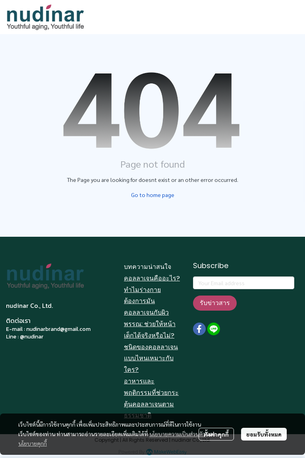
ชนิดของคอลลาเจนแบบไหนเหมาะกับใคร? (151, 358)
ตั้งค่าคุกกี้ (216, 434)
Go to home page (152, 194)
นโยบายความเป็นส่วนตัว (177, 433)
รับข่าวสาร (215, 302)
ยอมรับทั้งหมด (264, 434)
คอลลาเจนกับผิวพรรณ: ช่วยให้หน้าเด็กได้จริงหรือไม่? (150, 324)
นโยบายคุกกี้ (32, 443)
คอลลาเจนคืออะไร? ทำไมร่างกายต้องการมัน (152, 290)
